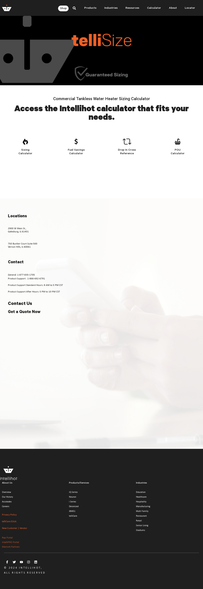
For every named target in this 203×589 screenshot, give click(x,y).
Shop (63, 8)
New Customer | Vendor (14, 528)
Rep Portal (7, 537)
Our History (7, 496)
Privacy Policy (9, 514)
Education (141, 492)
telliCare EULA (9, 521)
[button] (74, 8)
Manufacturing (143, 506)
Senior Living (142, 525)
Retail (139, 520)
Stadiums (140, 530)
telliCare (73, 515)
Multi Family (142, 511)
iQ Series (73, 492)
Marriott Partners (11, 546)
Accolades (7, 501)
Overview (6, 492)
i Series (72, 501)
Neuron (72, 496)
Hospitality (141, 501)
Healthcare (141, 496)
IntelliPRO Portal (10, 542)
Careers (5, 506)
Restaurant (141, 515)
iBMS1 (72, 511)
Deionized (74, 506)
